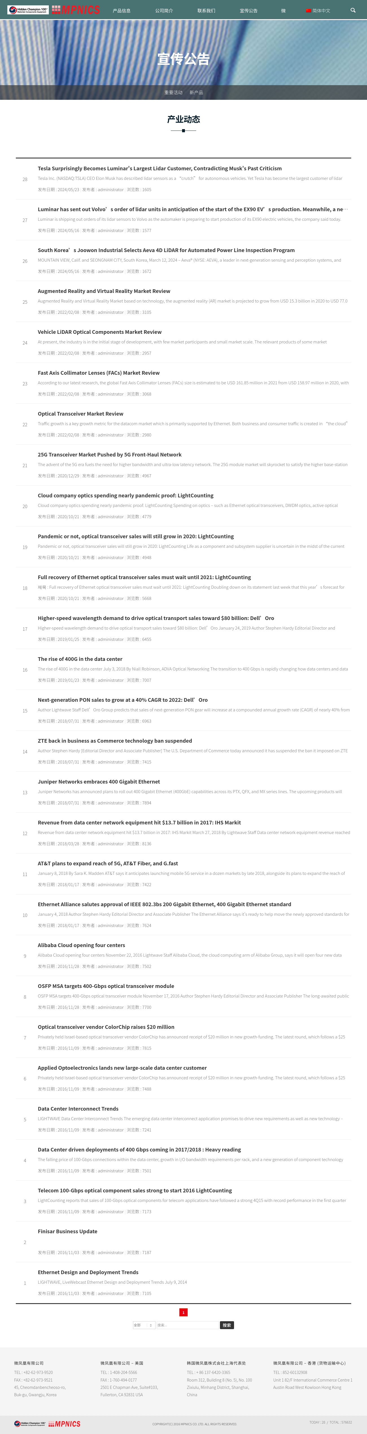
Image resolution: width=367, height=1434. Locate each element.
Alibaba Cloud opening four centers (81, 944)
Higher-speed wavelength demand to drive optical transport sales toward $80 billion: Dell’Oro (156, 617)
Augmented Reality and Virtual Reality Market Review (104, 290)
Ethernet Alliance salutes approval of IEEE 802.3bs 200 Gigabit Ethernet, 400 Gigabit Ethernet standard (164, 904)
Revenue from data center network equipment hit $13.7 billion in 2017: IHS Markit (139, 822)
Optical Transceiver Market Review (80, 413)
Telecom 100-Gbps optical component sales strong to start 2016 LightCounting (135, 1190)
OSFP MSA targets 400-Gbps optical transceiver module (106, 985)
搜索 (227, 1325)
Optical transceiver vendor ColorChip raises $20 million (106, 1026)
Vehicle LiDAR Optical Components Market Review (100, 331)
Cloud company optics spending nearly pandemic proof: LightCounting (125, 495)
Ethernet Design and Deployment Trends (88, 1272)
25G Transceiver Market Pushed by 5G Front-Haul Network (110, 454)
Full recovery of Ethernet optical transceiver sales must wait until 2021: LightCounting (144, 577)
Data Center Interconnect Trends (78, 1108)
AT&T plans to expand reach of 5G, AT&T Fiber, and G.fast (108, 863)
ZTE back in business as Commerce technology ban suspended (115, 740)
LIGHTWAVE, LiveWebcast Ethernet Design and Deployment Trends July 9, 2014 (112, 1282)
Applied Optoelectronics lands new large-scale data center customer (122, 1067)
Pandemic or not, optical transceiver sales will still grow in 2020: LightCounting (136, 536)
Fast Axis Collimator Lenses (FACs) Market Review (99, 372)
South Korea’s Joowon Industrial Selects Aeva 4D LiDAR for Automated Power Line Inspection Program (166, 249)
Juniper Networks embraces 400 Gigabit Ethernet (99, 781)
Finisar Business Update (67, 1231)
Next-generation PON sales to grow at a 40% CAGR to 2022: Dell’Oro (123, 699)
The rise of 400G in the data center (80, 658)
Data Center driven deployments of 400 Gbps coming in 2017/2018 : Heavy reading (139, 1149)
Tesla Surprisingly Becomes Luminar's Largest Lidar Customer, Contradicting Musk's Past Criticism (160, 168)
